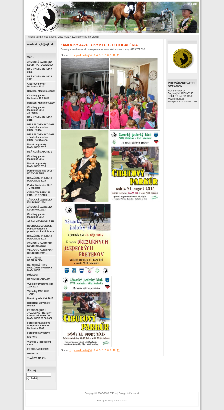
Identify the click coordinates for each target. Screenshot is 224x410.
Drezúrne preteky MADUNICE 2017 (36, 146)
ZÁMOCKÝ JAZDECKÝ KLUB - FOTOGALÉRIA (40, 63)
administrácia (120, 400)
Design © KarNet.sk (129, 393)
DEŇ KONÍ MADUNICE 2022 (39, 70)
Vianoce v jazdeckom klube (39, 343)
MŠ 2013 (32, 337)
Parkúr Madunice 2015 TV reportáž (39, 186)
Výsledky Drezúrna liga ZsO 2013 (40, 285)
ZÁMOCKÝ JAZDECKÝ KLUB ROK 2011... (40, 252)
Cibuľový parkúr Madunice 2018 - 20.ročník (36, 110)
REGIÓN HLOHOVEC (39, 279)
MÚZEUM (32, 275)
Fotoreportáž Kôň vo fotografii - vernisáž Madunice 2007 (38, 325)
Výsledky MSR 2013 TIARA (38, 292)
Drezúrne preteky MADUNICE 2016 (36, 165)
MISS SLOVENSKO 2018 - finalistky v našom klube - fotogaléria (40, 137)
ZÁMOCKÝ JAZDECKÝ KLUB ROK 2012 (40, 244)
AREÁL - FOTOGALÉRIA (41, 221)
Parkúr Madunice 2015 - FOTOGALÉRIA (40, 172)
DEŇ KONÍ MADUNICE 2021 (39, 78)
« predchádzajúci (83, 55)
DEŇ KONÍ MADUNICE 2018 (39, 118)
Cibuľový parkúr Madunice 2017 (36, 215)
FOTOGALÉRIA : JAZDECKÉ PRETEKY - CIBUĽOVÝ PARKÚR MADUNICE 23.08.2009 (40, 314)
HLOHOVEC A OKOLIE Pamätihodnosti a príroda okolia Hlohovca (40, 229)
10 (114, 55)
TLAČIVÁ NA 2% (36, 358)
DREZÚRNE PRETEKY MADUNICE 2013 (39, 237)
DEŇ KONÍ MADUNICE (39, 151)
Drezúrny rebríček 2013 (40, 298)
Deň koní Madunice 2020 (41, 91)
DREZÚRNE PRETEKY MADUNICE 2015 (39, 179)
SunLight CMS (104, 400)
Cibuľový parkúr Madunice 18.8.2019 (38, 97)
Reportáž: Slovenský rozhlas (38, 304)
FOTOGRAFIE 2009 (37, 349)
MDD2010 (32, 353)
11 (118, 55)
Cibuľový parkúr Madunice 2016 (36, 157)
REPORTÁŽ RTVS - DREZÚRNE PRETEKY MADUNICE (39, 268)
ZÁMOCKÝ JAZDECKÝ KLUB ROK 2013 (40, 208)
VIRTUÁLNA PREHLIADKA (35, 259)
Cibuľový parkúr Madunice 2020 (36, 85)
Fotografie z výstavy (38, 332)
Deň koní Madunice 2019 (41, 102)
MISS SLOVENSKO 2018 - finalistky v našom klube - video (40, 127)
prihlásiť (192, 4)
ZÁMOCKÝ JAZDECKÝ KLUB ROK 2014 (40, 201)
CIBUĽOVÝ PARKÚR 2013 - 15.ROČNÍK (38, 194)
